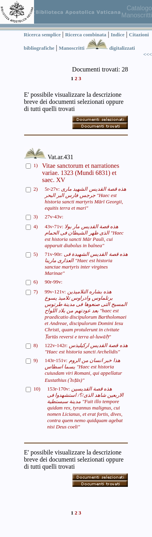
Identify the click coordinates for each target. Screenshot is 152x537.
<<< (147, 54)
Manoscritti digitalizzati (97, 48)
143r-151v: (83, 370)
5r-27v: (85, 198)
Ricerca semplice (42, 35)
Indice (118, 35)
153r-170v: (85, 408)
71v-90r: (86, 263)
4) (36, 226)
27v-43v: (54, 217)
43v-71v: (84, 235)
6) (36, 282)
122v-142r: (86, 348)
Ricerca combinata (85, 35)
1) (36, 165)
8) (36, 345)
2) (36, 189)
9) (36, 360)
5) (36, 254)
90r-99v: (54, 282)
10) (37, 389)
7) (36, 292)
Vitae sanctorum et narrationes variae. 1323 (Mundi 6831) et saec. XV (80, 172)
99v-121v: (86, 314)
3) (36, 217)
